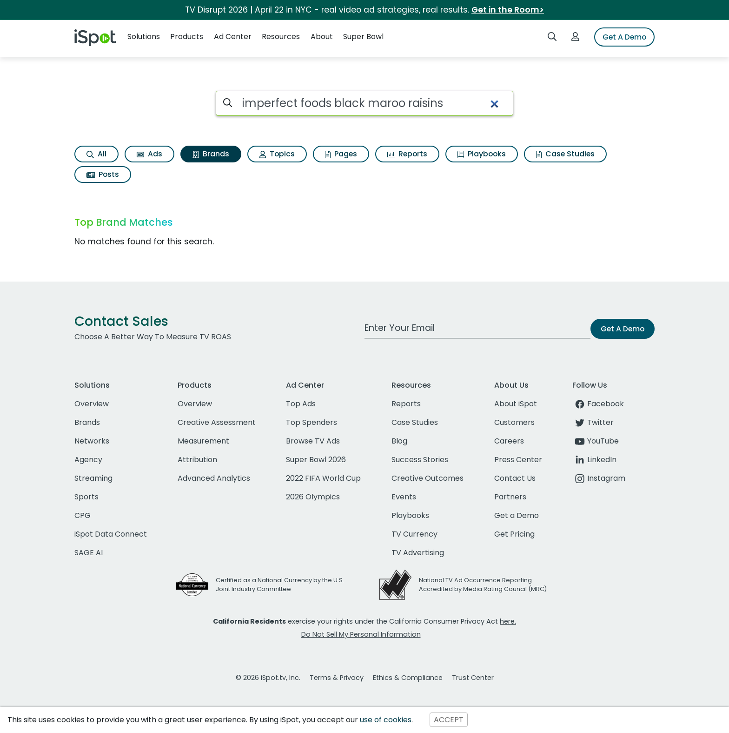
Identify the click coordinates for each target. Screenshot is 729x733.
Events (403, 496)
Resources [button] (281, 36)
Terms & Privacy (337, 677)
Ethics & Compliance (408, 677)
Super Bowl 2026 (316, 459)
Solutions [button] (143, 36)
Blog (399, 441)
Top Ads (301, 403)
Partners (510, 496)
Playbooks (481, 153)
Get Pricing (514, 534)
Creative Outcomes (427, 478)
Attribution (197, 459)
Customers (514, 422)
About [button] (322, 36)
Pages (341, 153)
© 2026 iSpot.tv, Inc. (268, 677)
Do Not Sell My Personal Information (361, 634)
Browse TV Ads (313, 441)
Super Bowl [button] (363, 36)
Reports (407, 153)
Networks (91, 441)
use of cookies (385, 719)
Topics (277, 153)
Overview (91, 403)
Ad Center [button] (233, 36)
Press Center (518, 459)
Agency (88, 459)
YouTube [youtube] (595, 441)
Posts (102, 174)
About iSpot (515, 403)
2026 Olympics (313, 496)
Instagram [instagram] (598, 478)
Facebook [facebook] (598, 403)
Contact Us (515, 478)
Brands (210, 153)
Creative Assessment (217, 422)
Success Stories (419, 459)
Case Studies (565, 153)
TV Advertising (417, 552)
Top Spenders (311, 422)
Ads (149, 153)
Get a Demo (516, 515)
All (96, 153)
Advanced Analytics (214, 478)
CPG (82, 515)
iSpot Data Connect (110, 534)
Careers (509, 441)
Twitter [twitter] (593, 422)
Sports (86, 496)
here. (508, 621)
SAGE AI (88, 552)
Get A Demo (624, 37)
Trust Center (473, 677)
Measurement (203, 441)
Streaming (93, 478)
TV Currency (414, 534)
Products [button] (186, 36)
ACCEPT (449, 719)
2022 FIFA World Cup (323, 478)
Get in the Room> (507, 9)
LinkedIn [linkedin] (594, 459)
